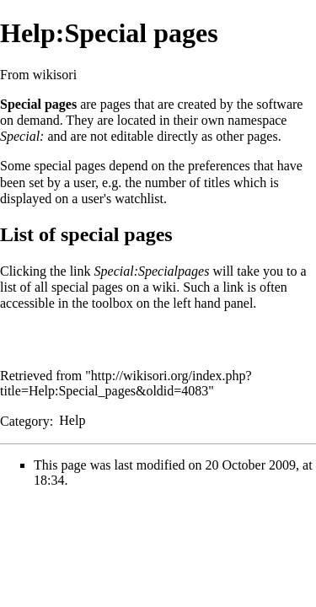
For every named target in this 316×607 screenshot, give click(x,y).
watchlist (139, 198)
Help (72, 420)
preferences (219, 165)
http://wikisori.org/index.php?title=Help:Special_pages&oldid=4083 (126, 383)
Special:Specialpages (152, 271)
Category (25, 420)
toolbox (112, 303)
